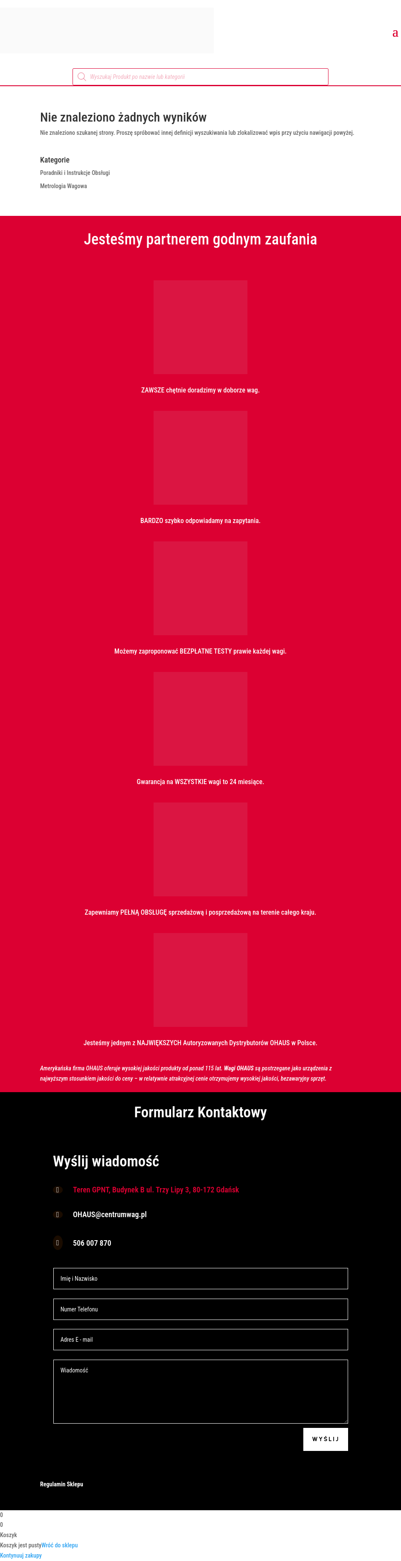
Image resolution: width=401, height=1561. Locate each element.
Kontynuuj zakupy (21, 1555)
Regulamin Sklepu (61, 1484)
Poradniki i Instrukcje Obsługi (75, 172)
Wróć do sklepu (59, 1545)
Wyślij (326, 1439)
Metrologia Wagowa (63, 186)
